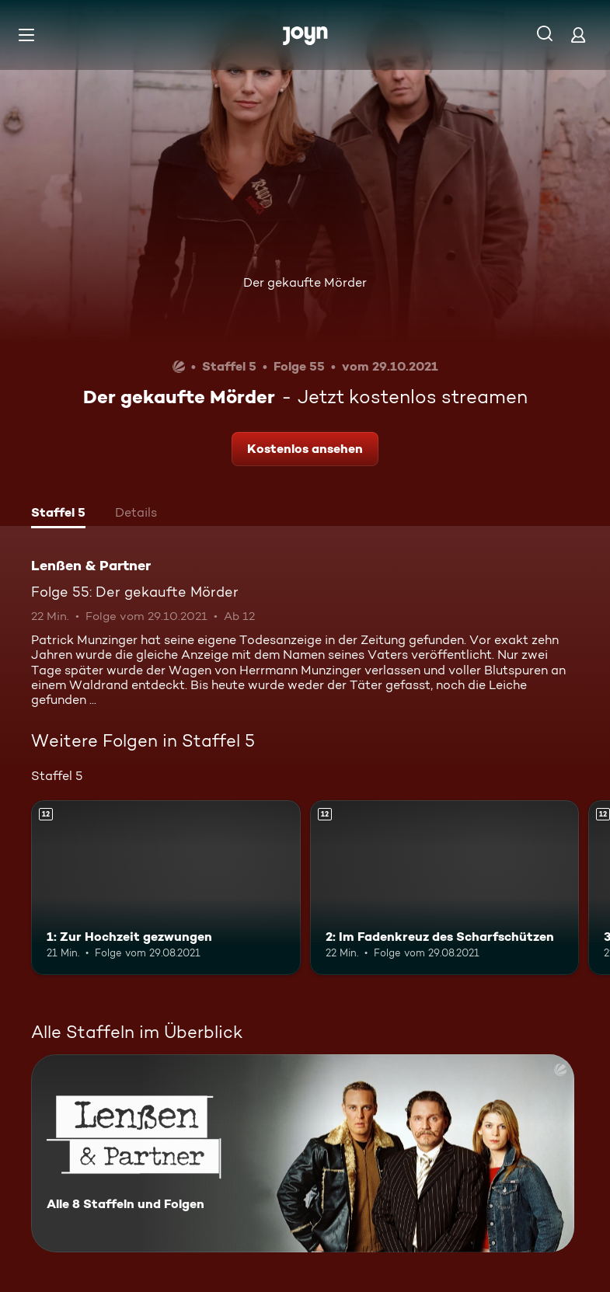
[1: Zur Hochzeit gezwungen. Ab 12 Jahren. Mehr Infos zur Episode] (166, 887)
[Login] (578, 34)
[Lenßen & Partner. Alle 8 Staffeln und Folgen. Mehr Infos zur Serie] (302, 1153)
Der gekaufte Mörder (305, 282)
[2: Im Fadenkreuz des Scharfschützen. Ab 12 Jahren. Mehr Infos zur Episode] (445, 887)
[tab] (58, 514)
